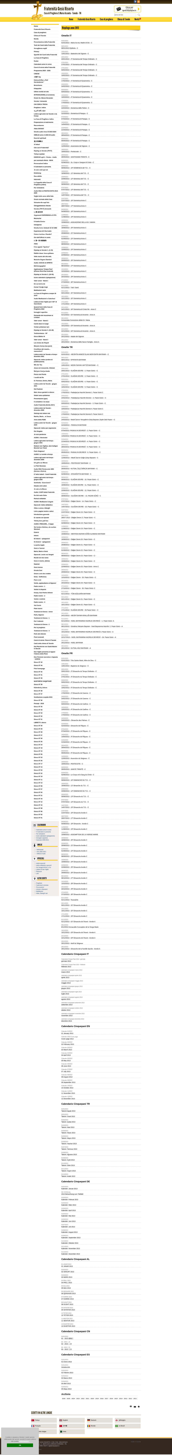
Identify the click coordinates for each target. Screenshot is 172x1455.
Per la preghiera (39, 627)
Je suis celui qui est (41, 170)
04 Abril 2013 (66, 1383)
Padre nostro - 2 (39, 596)
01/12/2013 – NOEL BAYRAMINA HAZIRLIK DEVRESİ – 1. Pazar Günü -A (87, 621)
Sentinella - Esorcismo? (42, 483)
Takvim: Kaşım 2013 (68, 1171)
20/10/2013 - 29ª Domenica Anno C (73, 277)
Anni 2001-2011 (41, 851)
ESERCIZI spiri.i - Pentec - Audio (45, 157)
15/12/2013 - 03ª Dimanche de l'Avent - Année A (78, 932)
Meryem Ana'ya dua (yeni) (43, 346)
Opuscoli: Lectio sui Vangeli (44, 554)
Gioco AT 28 (38, 732)
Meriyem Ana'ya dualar (42, 371)
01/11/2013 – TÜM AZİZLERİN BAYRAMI (75, 594)
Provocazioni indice (41, 163)
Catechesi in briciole (42, 885)
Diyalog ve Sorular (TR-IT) (43, 151)
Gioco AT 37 (38, 694)
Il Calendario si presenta (42, 167)
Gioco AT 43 (38, 662)
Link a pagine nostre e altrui (44, 511)
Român (93, 1426)
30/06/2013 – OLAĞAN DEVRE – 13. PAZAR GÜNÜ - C (81, 496)
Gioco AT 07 (38, 789)
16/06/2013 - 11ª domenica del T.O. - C (75, 173)
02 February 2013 (67, 1044)
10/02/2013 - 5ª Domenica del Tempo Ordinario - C (79, 75)
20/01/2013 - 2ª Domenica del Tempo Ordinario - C (79, 59)
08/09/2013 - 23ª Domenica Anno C (73, 244)
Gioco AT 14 (38, 767)
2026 (63, 1398)
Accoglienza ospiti (40, 48)
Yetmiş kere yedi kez (41, 521)
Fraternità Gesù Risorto (86, 19)
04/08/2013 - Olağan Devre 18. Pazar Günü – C (78, 523)
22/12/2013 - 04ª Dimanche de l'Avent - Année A (78, 938)
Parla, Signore (39, 615)
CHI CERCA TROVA (41, 104)
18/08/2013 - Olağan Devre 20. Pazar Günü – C (78, 539)
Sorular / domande (40, 101)
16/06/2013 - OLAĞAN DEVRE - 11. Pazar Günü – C (80, 485)
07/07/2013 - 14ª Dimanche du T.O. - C (75, 802)
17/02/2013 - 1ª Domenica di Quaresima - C (76, 81)
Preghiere (39, 883)
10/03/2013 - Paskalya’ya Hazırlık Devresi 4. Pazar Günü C (82, 409)
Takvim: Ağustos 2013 (69, 1154)
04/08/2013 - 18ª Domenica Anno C (73, 211)
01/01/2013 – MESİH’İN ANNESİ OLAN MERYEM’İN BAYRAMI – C (85, 354)
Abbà (36, 244)
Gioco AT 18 (38, 748)
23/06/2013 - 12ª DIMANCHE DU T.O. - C (76, 791)
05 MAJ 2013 (66, 1288)
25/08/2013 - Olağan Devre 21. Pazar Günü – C (78, 545)
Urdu (64, 1431)
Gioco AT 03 (38, 792)
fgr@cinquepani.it (54, 1446)
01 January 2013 (67, 1033)
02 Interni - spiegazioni (42, 539)
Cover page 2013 (67, 1039)
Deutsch (93, 1420)
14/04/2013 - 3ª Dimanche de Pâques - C (75, 737)
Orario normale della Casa (43, 199)
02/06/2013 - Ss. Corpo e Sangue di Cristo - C (77, 162)
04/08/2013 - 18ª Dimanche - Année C (74, 824)
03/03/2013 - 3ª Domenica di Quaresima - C (76, 92)
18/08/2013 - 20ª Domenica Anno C (73, 228)
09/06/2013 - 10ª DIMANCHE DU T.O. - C (76, 780)
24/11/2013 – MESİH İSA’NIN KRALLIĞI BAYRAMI (79, 615)
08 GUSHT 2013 (67, 1304)
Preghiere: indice (40, 107)
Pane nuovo (38, 608)
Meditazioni (39, 891)
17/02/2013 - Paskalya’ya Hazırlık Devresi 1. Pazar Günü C (82, 392)
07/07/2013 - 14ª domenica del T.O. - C (75, 190)
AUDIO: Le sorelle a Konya (43, 454)
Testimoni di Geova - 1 (42, 618)
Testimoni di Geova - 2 (42, 624)
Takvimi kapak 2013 (68, 1111)
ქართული (122, 1420)
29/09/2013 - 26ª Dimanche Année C (74, 873)
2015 (116, 1398)
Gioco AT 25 (38, 741)
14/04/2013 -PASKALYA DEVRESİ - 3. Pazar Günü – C (80, 436)
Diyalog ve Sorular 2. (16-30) (44, 274)
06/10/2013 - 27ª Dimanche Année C (74, 878)
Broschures (38, 85)
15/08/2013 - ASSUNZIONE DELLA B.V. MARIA (78, 222)
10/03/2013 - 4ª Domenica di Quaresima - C (76, 97)
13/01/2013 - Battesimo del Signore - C (75, 54)
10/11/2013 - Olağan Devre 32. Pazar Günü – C (78, 604)
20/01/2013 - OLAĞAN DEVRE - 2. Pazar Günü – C (79, 371)
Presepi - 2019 (39, 703)
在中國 (65, 1426)
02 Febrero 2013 (67, 1373)
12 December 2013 (68, 1099)
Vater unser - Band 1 (41, 281)
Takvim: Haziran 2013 (69, 1144)
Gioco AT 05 (38, 754)
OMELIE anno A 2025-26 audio (44, 135)
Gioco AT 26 (38, 738)
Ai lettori (37, 144)
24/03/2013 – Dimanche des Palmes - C (75, 720)
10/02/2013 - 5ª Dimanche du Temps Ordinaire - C (79, 688)
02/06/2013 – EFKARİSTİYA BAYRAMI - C (76, 474)
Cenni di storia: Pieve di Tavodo (45, 640)
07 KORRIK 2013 (67, 1299)
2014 (121, 1398)
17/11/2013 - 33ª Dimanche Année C (74, 916)
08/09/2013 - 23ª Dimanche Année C (74, 856)
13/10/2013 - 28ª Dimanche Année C (74, 883)
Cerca (139, 15)
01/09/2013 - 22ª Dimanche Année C (74, 851)
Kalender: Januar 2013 (69, 1189)
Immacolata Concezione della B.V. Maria (75, 320)
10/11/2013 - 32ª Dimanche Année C (74, 911)
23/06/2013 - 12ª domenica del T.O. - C (75, 179)
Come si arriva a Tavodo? (43, 234)
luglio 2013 (65, 994)
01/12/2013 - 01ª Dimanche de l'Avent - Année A (78, 922)
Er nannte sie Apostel (41, 517)
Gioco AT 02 (38, 814)
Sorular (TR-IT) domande (42, 209)
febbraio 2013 (66, 967)
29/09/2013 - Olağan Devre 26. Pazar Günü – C (78, 572)
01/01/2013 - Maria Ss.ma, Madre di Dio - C (76, 43)
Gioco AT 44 (38, 665)
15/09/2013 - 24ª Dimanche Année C (74, 862)
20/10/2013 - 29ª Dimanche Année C (74, 889)
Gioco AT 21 (38, 795)
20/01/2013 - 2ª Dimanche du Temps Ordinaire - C (79, 671)
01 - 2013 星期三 (67, 1338)
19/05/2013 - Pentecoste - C (71, 151)
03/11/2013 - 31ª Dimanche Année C (74, 905)
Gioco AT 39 (38, 684)
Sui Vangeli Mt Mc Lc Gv (43, 867)
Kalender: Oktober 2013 (69, 1243)
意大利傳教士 (38, 141)
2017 (106, 1398)
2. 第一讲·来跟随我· (40, 240)
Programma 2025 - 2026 (42, 70)
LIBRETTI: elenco (40, 722)
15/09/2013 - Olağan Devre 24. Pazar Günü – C (78, 561)
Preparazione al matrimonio (43, 122)
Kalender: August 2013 (69, 1232)
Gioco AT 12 (38, 802)
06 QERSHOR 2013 (68, 1293)
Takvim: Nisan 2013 (68, 1133)
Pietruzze (39, 871)
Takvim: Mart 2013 (67, 1127)
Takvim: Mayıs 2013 (68, 1138)
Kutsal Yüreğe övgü (41, 287)
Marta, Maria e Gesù (41, 551)
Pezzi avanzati (39, 637)
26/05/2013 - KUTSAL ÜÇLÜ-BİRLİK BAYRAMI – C (79, 468)
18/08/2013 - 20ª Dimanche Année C (74, 840)
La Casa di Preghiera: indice (44, 119)
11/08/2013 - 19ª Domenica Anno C (73, 217)
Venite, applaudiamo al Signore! (45, 583)
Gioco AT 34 (38, 710)
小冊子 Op (37, 77)
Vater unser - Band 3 (41, 339)
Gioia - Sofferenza (40, 577)
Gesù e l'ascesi (39, 548)
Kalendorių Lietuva (40, 687)
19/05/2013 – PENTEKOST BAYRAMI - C (76, 463)
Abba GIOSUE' (39, 128)
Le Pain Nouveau (40, 466)
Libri (37, 873)
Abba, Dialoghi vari (42, 893)
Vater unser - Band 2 (41, 320)
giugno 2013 (65, 988)
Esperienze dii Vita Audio (43, 231)
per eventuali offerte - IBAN (43, 160)
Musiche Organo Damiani (43, 259)
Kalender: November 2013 (70, 1248)
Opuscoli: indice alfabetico (43, 505)
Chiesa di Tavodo (124, 19)
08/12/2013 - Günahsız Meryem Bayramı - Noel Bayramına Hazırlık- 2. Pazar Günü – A (92, 626)
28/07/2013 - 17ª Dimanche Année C (74, 818)
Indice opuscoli (40, 863)
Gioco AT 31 (38, 719)
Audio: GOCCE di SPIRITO (43, 263)
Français (38, 1426)
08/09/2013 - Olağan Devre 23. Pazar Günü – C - (78, 556)
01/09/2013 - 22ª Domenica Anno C (73, 238)
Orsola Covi (38, 570)
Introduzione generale (41, 514)
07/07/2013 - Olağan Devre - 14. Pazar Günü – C (78, 501)
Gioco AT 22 (38, 773)
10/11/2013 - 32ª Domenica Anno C (73, 298)
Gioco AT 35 (38, 706)
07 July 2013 (65, 1071)
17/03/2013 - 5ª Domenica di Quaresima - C (76, 102)
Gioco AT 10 (38, 805)
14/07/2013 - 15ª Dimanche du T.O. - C (75, 807)
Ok (20, 1445)
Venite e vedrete (39, 599)
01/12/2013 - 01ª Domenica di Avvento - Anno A (78, 315)
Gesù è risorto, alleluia (42, 561)
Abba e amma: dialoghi (42, 508)
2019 (97, 1398)
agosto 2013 (65, 999)
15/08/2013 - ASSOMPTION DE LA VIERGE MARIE (79, 834)
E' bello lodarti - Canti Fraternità (45, 474)
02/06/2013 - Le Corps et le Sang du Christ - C (77, 775)
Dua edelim (38, 176)
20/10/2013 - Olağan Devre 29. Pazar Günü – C (78, 583)
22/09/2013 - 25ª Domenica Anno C (73, 255)
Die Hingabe (38, 431)
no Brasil (122, 1426)
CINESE (36, 74)
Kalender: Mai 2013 (68, 1216)
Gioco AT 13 (38, 783)
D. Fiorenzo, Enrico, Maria (43, 381)
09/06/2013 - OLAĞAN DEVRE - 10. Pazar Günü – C (80, 479)
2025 (68, 1398)
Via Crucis (37, 605)
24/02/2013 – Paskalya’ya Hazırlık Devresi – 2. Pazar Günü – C (83, 398)
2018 (101, 1398)
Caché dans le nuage (41, 324)
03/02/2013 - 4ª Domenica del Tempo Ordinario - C (79, 70)
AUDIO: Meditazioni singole (43, 502)
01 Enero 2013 (66, 1362)
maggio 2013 (66, 983)
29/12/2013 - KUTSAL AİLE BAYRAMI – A (76, 648)
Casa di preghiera (106, 19)
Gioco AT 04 (38, 770)
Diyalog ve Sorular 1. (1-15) (43, 250)
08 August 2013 (66, 1077)
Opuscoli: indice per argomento (45, 428)
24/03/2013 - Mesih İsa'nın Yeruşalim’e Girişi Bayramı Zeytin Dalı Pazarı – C (88, 420)
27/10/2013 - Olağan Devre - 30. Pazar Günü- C (78, 588)
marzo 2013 (65, 972)
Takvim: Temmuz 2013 (69, 1149)
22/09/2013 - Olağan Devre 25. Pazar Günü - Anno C (80, 566)
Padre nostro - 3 (39, 602)
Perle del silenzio (40, 634)
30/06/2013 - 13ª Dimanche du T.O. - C (75, 796)
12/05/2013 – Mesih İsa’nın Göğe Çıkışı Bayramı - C (79, 458)
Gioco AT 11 (38, 779)
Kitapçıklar (37, 88)
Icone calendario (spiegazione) (44, 277)
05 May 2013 (66, 1060)
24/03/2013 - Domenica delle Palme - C (75, 108)
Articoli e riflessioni (41, 889)
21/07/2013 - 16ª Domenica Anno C (73, 200)
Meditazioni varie (40, 290)
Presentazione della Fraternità (44, 42)
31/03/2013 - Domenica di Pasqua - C (74, 113)
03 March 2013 (66, 1050)
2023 (78, 1398)
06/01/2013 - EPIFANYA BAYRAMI (73, 360)
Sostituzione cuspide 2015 (43, 697)
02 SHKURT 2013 (67, 1272)
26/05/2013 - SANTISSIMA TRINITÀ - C (75, 157)
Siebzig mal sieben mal (42, 413)
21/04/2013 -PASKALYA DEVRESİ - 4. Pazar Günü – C (80, 441)
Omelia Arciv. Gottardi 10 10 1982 (45, 228)
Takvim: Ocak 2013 (68, 1116)
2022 (82, 1398)
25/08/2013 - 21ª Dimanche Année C (74, 845)
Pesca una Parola (40, 374)
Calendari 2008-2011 (42, 840)
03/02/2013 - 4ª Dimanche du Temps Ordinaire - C (79, 682)
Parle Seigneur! (39, 451)
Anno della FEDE (40, 420)
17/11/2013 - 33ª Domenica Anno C (73, 304)
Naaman (37, 564)
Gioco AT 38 (38, 691)
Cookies (39, 1449)
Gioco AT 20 (38, 760)
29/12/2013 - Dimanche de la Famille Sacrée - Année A (80, 949)
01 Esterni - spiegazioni (42, 542)
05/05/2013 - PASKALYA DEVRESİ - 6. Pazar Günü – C (81, 452)
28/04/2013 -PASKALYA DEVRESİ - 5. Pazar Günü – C (80, 447)
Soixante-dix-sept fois (41, 202)
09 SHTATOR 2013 (68, 1310)
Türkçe (37, 1420)
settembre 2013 (66, 1005)
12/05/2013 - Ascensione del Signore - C (75, 146)
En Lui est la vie (39, 284)
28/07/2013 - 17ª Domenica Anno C (73, 206)
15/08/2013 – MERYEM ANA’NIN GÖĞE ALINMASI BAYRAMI (83, 534)
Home (71, 19)
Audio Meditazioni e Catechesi (44, 298)
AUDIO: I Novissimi (40, 437)
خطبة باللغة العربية (40, 111)
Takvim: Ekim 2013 (68, 1165)
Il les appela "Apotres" (42, 247)
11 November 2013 (68, 1093)
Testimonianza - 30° (41, 333)
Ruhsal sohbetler (40, 498)
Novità (137, 19)
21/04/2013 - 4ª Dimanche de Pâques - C (75, 742)
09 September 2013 (68, 1082)
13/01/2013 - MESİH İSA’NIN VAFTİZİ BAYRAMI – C (79, 365)
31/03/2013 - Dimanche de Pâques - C (75, 726)
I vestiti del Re (39, 377)
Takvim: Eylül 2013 (68, 1160)
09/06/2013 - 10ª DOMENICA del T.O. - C (75, 168)
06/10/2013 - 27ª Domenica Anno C (73, 266)
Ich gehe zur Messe (40, 463)
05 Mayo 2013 (66, 1389)
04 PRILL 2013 (66, 1283)
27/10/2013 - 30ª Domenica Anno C (73, 282)
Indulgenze (38, 225)
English (65, 1420)
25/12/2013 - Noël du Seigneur (72, 943)
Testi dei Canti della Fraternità (44, 45)
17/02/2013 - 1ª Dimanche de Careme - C (76, 693)
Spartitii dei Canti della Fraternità (45, 55)
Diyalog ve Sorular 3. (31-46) (44, 330)
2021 (87, 1398)
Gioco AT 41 (38, 675)
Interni (36, 535)
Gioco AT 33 (38, 713)
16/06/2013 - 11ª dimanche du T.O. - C (75, 785)
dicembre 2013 (66, 1021)
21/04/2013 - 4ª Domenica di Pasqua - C (75, 130)
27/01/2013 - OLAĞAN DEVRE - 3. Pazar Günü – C (79, 376)
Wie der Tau (38, 365)
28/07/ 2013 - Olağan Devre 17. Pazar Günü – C (78, 517)
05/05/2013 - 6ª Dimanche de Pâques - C (75, 753)
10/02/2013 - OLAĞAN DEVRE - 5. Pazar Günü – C (79, 387)
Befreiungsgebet (40, 266)
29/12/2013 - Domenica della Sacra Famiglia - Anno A (80, 342)
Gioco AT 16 (38, 799)
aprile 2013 (65, 977)
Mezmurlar (37, 218)
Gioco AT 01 (38, 818)
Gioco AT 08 (38, 808)
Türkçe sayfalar (39, 154)
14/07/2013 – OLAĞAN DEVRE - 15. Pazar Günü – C (80, 507)
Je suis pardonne (40, 434)
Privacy (36, 51)
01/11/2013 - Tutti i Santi (70, 287)
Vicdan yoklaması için (41, 327)
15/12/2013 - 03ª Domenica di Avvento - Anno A (78, 326)
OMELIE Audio (41, 854)
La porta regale (39, 545)
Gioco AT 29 (38, 729)
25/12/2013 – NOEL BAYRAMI (72, 643)
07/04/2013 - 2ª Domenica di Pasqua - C (75, 119)
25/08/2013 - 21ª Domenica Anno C (73, 233)
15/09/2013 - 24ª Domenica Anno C (73, 249)
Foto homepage (39, 668)
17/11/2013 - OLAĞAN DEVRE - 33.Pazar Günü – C (79, 610)
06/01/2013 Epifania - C (69, 48)
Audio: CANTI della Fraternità (44, 492)
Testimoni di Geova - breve (43, 612)
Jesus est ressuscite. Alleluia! (44, 368)
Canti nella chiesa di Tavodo (44, 643)
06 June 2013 (66, 1066)
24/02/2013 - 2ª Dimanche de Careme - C (76, 698)
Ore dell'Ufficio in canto (42, 237)
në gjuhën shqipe (40, 1431)
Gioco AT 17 (38, 764)
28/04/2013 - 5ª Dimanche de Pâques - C (75, 747)
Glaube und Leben (40, 486)
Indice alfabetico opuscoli (43, 865)
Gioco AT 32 (38, 716)
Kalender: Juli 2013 (68, 1227)
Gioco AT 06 (38, 811)
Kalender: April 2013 (68, 1210)
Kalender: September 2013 (70, 1238)
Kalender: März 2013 (68, 1205)
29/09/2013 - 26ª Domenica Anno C (73, 260)
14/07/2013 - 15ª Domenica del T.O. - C (75, 195)
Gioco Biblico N (39, 336)
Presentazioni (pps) (41, 398)
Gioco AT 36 (38, 700)
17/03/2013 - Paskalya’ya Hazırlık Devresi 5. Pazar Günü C (82, 414)
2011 (135, 1398)
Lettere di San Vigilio (42, 869)
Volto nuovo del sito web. (43, 256)
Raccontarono (39, 125)
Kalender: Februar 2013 (69, 1199)
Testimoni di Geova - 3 (42, 631)
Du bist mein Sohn (40, 495)
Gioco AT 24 (38, 745)
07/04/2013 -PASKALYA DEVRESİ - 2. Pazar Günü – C (80, 430)
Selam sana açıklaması (42, 395)
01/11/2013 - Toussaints (69, 900)
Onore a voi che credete (42, 573)
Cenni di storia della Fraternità (44, 67)
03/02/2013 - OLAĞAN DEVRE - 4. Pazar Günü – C (79, 381)
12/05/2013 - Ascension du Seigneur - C (75, 758)
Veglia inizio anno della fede (44, 196)
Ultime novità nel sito (41, 91)
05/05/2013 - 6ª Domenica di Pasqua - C (75, 141)
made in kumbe (136, 1442)
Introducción (65, 1367)
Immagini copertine (40, 312)
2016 (111, 1398)
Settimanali (40, 849)
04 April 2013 (66, 1055)
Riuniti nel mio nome (41, 558)
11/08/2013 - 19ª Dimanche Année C (74, 829)
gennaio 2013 (66, 961)
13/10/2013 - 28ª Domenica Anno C (73, 271)
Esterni (36, 532)
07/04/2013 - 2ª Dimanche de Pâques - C (75, 731)
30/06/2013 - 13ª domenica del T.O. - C (75, 184)
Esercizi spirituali (40, 138)
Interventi (37, 179)
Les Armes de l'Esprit (41, 343)
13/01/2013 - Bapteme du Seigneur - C (75, 666)
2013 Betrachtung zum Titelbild (72, 1194)
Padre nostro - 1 (39, 586)
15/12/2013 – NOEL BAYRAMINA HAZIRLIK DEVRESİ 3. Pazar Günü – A (87, 632)
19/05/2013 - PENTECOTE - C (72, 764)
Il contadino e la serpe (41, 402)
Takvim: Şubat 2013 (68, 1122)
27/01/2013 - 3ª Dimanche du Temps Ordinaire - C (79, 677)
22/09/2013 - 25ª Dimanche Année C (74, 867)
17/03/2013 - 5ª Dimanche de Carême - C (76, 715)
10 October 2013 (67, 1088)
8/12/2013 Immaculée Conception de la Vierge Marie (80, 927)
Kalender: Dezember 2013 (70, 1254)
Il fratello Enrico (39, 221)
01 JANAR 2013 (67, 1266)
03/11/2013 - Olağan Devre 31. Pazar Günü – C (78, 599)
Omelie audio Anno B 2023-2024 (45, 132)
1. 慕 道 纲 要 (38, 212)
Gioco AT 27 (38, 735)
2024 (73, 1398)
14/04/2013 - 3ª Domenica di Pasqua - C (75, 124)
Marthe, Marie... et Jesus (42, 416)
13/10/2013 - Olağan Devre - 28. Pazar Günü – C (78, 577)
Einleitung (37, 173)
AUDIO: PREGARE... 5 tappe (44, 524)
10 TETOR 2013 (67, 1315)
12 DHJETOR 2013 (68, 1326)
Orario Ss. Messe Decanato (43, 98)
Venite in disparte (40, 589)
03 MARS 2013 (66, 1277)
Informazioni (24, 1441)
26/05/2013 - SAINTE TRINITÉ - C (73, 769)
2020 (92, 1398)
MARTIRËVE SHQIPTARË (43, 681)
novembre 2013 (66, 1015)
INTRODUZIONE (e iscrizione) (44, 95)
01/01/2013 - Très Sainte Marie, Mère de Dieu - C (78, 660)
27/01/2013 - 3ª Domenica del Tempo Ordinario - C (79, 64)
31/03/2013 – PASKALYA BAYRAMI (74, 425)
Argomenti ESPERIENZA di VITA (45, 215)
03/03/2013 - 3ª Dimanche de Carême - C (76, 704)
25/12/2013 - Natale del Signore (72, 336)
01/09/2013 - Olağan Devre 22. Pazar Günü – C (78, 550)
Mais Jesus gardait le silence (44, 392)
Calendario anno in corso (43, 64)
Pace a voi (37, 580)
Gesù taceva (38, 567)
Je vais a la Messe (40, 489)
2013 (125, 1398)
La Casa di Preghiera (41, 58)
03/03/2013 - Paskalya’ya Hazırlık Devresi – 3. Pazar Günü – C (83, 403)
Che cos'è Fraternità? (41, 147)
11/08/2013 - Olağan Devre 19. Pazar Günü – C (78, 528)
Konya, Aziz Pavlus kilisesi (43, 592)
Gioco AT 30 (38, 726)
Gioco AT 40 (38, 678)
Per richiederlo (39, 188)
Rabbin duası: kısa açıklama (44, 253)
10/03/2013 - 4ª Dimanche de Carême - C (76, 709)
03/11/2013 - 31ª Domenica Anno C (73, 293)
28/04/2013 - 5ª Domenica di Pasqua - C (75, 135)
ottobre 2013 (65, 1010)
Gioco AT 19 (38, 776)
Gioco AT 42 (38, 672)
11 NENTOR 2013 (67, 1321)
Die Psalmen (38, 389)
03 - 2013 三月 (66, 1349)
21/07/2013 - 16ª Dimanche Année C (74, 813)
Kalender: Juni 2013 (68, 1221)
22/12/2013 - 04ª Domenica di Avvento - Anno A (78, 331)
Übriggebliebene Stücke (42, 206)
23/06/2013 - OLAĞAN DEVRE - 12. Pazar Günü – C (80, 490)
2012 (130, 1398)
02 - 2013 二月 (66, 1344)
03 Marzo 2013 (66, 1378)
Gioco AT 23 (38, 757)
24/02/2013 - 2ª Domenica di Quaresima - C (76, 86)
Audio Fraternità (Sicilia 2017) (44, 405)
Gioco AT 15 (38, 751)
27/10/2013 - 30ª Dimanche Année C (74, 894)
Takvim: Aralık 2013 (68, 1176)
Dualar (36, 61)
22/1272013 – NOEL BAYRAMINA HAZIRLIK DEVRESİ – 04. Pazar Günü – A (88, 637)
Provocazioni (40, 887)
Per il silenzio (38, 621)
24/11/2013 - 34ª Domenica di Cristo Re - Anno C (78, 309)
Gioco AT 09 (38, 786)
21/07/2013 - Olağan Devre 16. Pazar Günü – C (78, 512)
